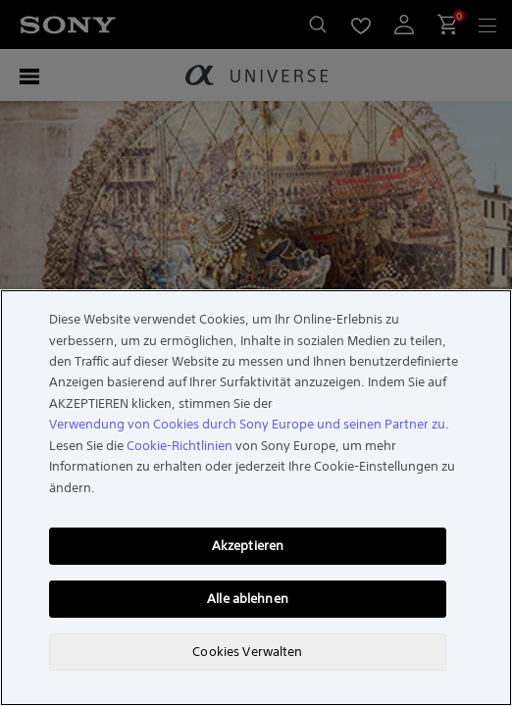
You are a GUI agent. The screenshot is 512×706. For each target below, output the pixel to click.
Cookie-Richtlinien (179, 445)
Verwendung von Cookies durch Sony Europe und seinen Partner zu (247, 424)
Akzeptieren (247, 545)
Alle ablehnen (247, 598)
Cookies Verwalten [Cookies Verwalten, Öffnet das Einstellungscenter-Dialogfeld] (247, 651)
